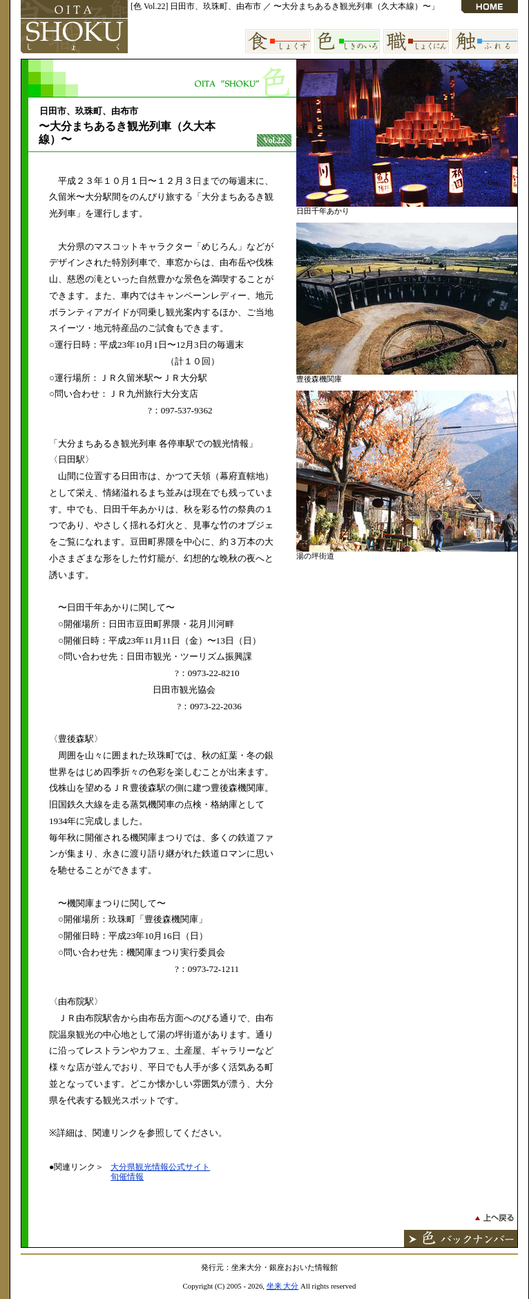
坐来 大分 (283, 1286)
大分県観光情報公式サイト (160, 1167)
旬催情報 (127, 1176)
